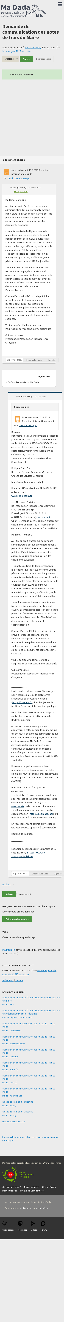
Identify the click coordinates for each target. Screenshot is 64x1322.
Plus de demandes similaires (13, 1121)
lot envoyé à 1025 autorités (16, 51)
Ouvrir (11, 178)
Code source (8, 1226)
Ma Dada (23, 10)
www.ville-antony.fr (21, 495)
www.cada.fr (17, 806)
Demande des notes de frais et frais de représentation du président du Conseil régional (31, 1012)
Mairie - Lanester (10, 1056)
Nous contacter (31, 1187)
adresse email (43, 517)
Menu (59, 4)
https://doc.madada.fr (41, 813)
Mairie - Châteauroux (11, 1030)
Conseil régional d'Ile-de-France (17, 1017)
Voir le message (22, 178)
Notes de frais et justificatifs (17, 1101)
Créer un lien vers (34, 360)
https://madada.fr (22, 702)
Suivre (26, 59)
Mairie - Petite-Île (10, 1069)
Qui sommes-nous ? (11, 1187)
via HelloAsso (42, 1208)
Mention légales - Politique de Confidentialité (23, 1190)
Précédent (8, 980)
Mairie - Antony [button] (24, 396)
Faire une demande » (17, 919)
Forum (44, 1226)
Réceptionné (21, 191)
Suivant (19, 980)
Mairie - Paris (8, 1004)
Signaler (52, 360)
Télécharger (31, 425)
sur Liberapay (26, 1208)
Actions (10, 58)
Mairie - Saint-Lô (9, 1082)
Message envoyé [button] (19, 187)
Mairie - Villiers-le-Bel (12, 1095)
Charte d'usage (49, 1187)
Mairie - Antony (33, 47)
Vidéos (34, 1226)
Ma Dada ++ (8, 949)
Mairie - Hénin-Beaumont (13, 1043)
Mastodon (22, 1226)
